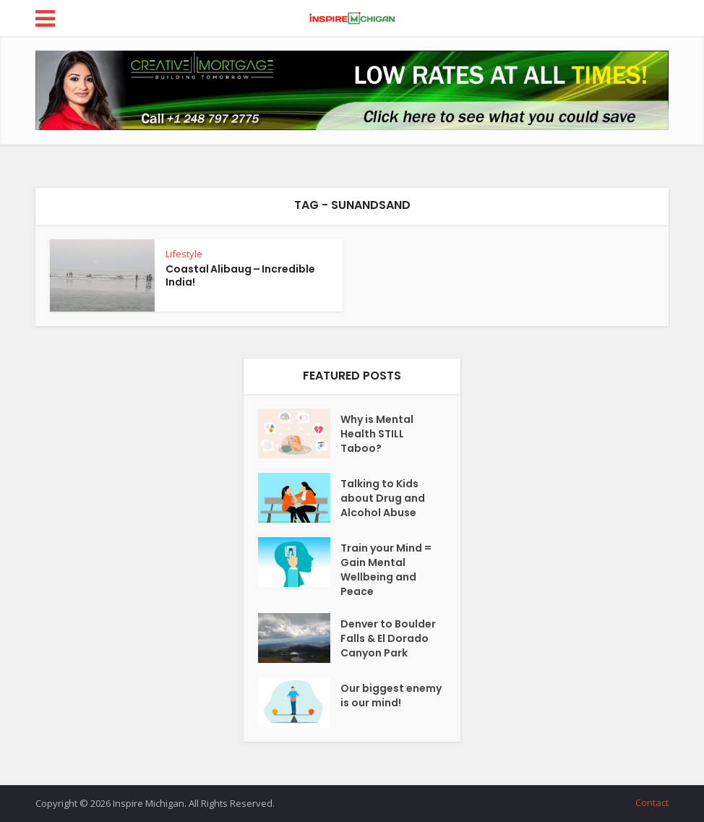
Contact (652, 802)
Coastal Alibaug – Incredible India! (240, 275)
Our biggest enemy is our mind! (391, 695)
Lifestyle (184, 253)
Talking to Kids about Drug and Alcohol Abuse (382, 498)
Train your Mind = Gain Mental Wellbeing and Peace (386, 570)
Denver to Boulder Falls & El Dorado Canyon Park (388, 638)
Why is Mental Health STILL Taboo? (376, 433)
